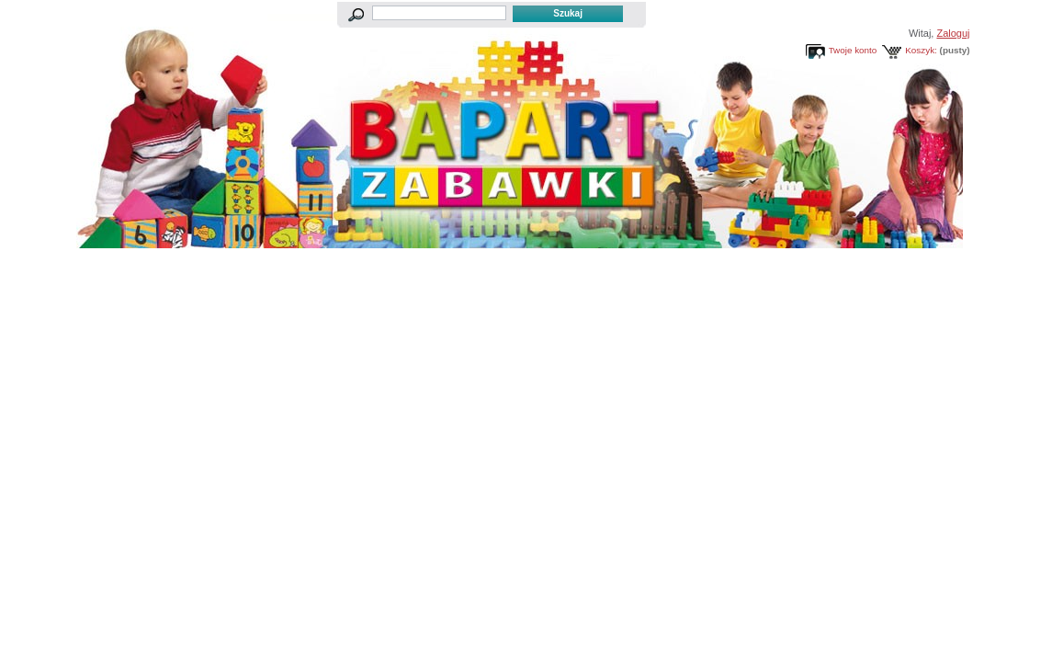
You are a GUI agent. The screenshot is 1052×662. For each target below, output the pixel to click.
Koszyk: (921, 50)
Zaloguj (952, 33)
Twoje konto (853, 50)
